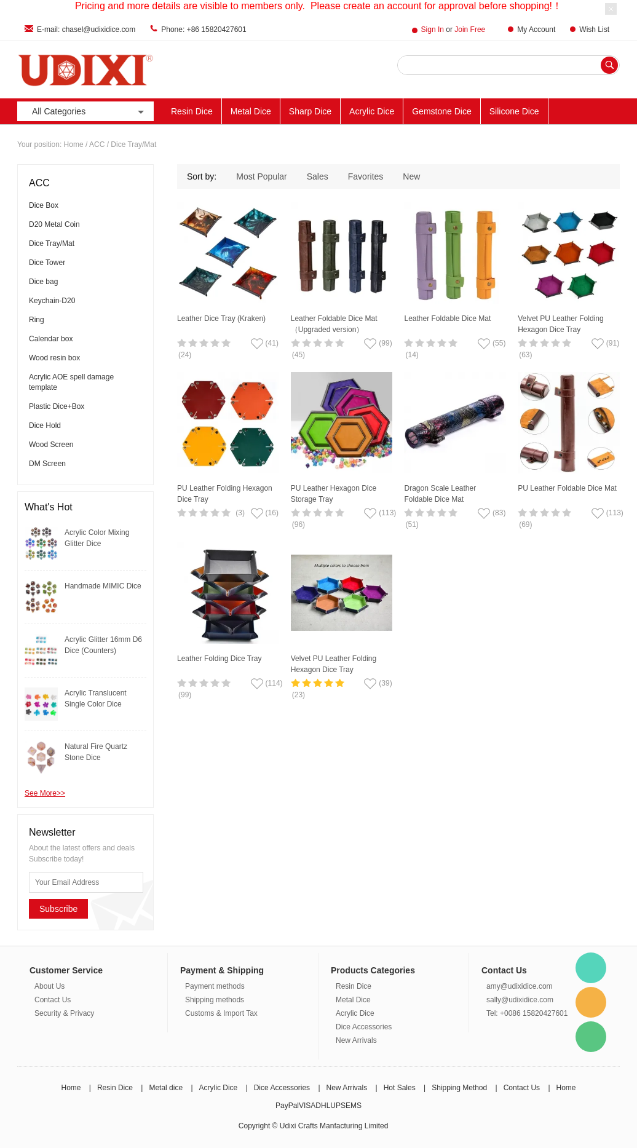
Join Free (469, 29)
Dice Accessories (364, 1027)
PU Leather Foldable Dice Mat (567, 488)
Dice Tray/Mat (133, 144)
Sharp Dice (310, 111)
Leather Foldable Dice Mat (447, 318)
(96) (298, 524)
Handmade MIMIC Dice (103, 586)
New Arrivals (356, 1040)
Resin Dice (192, 111)
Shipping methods (214, 1000)
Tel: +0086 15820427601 (527, 1013)
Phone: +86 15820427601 (203, 29)
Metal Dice (251, 111)
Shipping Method (459, 1087)
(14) (411, 354)
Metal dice (166, 1087)
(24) (184, 354)
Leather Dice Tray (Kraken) (221, 318)
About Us (49, 986)
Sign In (432, 29)
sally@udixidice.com (519, 1000)
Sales (317, 176)
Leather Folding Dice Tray (219, 658)
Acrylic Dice (371, 111)
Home (74, 144)
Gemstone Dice (441, 111)
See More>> (45, 793)
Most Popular (261, 176)
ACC (97, 144)
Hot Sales (400, 1087)
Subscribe (58, 909)
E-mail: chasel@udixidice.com (86, 29)
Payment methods (215, 986)
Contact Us (52, 1000)
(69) (525, 524)
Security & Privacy (64, 1013)
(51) (411, 524)
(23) (298, 695)
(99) (184, 695)
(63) (525, 354)
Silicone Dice (514, 111)
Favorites (366, 176)
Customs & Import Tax (221, 1013)
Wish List (594, 29)
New (411, 176)
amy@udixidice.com (519, 986)
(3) (240, 513)
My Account (536, 29)
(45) (298, 354)
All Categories (89, 111)
